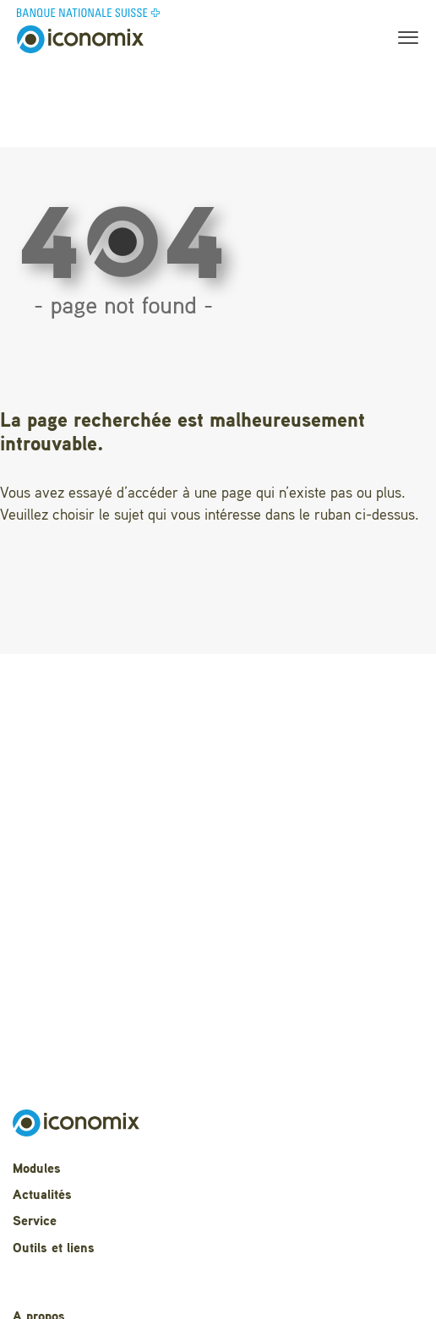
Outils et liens (54, 1249)
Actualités (42, 1195)
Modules (37, 1169)
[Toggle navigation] (403, 39)
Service (35, 1222)
